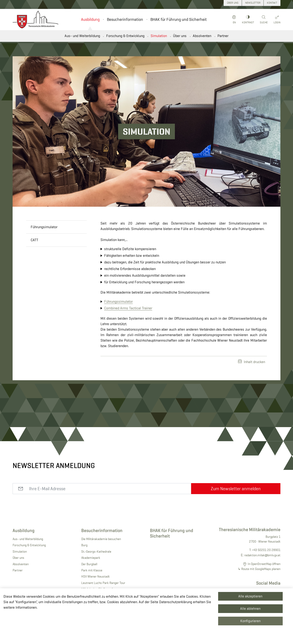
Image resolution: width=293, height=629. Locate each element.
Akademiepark (90, 557)
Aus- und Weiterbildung (82, 36)
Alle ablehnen (250, 608)
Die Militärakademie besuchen (101, 539)
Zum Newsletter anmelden (236, 488)
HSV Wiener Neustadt (95, 576)
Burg (84, 545)
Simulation (159, 36)
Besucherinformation (125, 19)
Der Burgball (89, 564)
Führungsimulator (44, 227)
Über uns (180, 36)
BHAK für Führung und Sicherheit (178, 19)
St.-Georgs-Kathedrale (96, 551)
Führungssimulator (118, 301)
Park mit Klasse (91, 570)
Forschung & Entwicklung (125, 36)
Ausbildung (90, 19)
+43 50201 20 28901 (266, 550)
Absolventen (202, 36)
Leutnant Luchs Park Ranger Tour (103, 583)
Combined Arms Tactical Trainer (128, 308)
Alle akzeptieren (250, 596)
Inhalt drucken (251, 361)
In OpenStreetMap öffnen (264, 564)
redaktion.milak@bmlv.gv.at (262, 555)
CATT (34, 240)
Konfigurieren (250, 621)
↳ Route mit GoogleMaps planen (259, 569)
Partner (222, 36)
